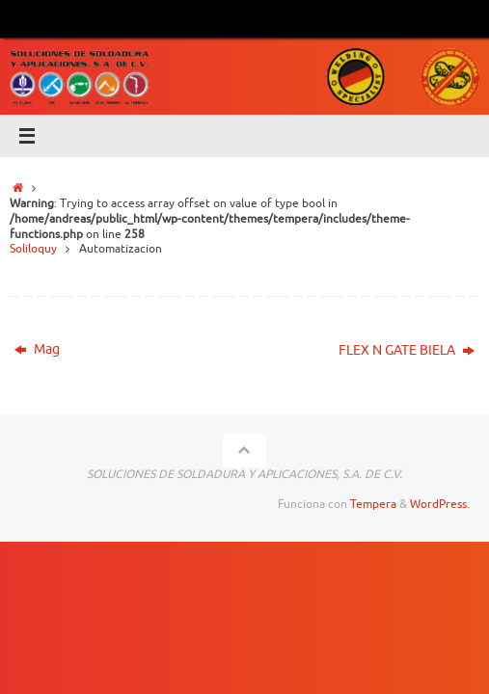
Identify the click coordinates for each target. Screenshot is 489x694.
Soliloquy (33, 248)
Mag (37, 349)
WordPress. (440, 504)
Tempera (373, 504)
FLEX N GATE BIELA (407, 350)
